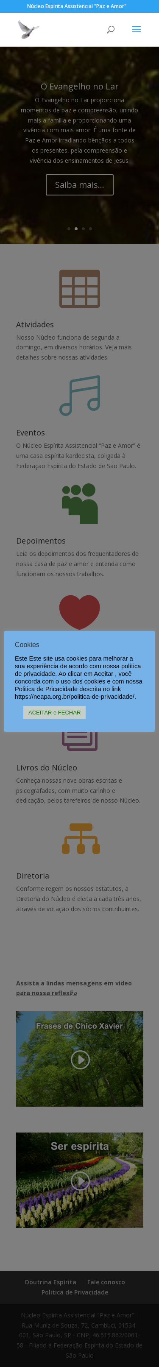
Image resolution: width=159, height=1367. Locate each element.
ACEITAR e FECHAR (54, 712)
